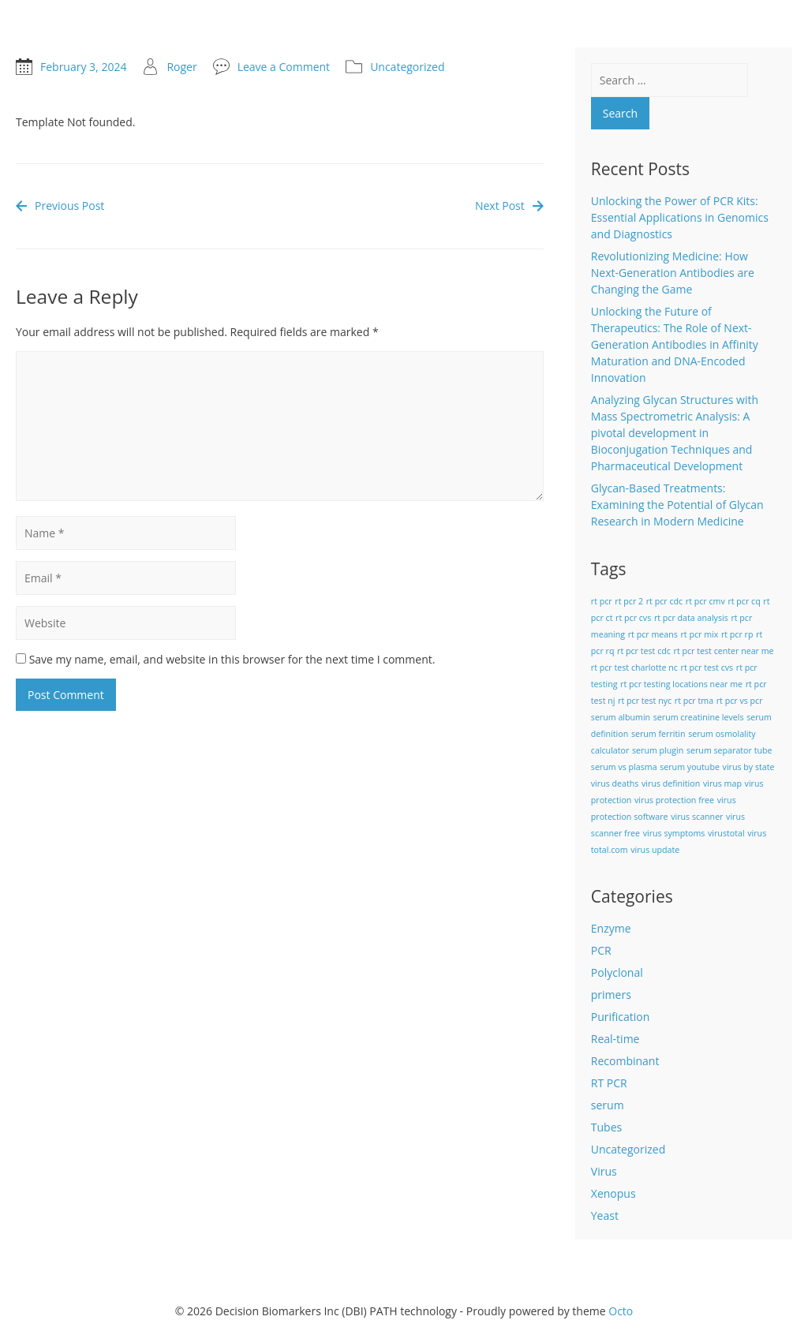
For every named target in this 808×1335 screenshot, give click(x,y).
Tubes (606, 1127)
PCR (601, 950)
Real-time (615, 1038)
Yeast (605, 1215)
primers (611, 994)
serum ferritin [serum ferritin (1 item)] (658, 733)
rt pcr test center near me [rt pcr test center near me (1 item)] (724, 650)
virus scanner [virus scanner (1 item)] (697, 816)
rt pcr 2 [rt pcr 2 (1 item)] (629, 601)
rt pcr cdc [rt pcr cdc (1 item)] (664, 601)
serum (607, 1105)
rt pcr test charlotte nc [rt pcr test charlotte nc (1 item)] (634, 667)
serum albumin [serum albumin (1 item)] (620, 717)
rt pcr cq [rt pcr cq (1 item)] (744, 601)
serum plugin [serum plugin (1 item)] (657, 750)
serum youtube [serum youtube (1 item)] (690, 766)
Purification (620, 1016)
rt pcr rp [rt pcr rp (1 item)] (737, 634)
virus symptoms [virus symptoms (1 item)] (674, 833)
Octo (620, 1310)
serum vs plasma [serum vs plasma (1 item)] (624, 766)
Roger (181, 66)
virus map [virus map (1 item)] (722, 783)
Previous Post (60, 205)
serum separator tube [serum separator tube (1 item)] (729, 750)
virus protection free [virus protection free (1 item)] (674, 800)
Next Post (509, 205)
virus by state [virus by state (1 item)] (749, 766)
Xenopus (613, 1193)
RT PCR (609, 1082)
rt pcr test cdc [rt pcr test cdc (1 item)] (644, 650)
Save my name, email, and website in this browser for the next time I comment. (232, 659)
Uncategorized (407, 66)
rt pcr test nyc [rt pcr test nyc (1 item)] (644, 700)
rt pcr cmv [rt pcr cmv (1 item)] (705, 601)
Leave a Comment (284, 66)
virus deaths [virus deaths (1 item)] (615, 783)
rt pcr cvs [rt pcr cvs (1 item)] (633, 617)
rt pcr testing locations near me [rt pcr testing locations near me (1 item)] (681, 684)
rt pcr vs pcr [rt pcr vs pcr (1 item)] (739, 700)
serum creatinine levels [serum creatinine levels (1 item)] (698, 717)
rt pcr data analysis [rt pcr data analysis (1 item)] (691, 617)
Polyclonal (617, 972)
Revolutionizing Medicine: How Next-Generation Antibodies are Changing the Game (672, 273)
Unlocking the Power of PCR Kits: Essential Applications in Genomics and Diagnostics (680, 217)
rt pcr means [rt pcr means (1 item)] (653, 634)
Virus (604, 1171)
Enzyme (611, 928)
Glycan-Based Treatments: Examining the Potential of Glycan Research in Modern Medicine (677, 505)
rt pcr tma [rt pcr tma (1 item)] (694, 700)
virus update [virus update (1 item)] (654, 849)
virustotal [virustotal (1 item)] (726, 833)
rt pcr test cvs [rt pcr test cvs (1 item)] (707, 667)
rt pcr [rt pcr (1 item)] (601, 601)
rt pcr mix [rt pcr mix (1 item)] (699, 634)
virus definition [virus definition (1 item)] (671, 783)
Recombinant (625, 1060)
